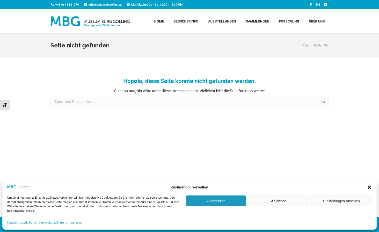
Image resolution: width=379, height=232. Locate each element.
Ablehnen (278, 201)
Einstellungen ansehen (341, 201)
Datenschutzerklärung (21, 222)
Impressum (77, 222)
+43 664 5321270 (65, 4)
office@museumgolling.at (103, 4)
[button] (369, 187)
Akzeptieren (215, 201)
